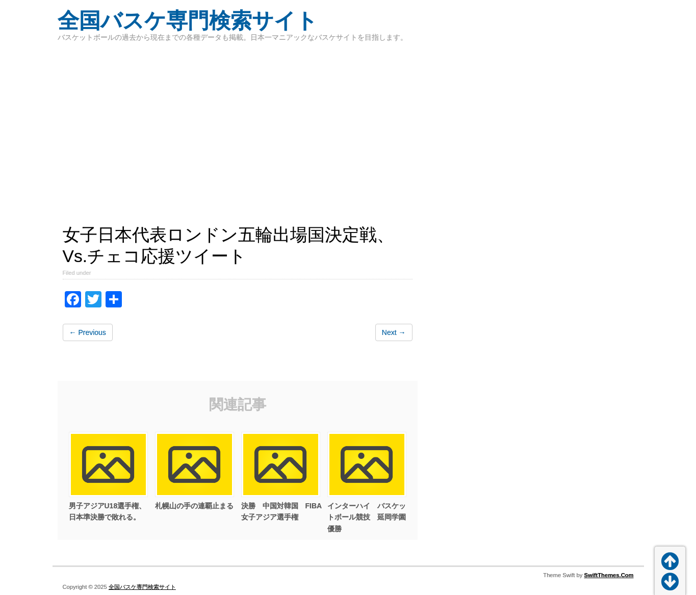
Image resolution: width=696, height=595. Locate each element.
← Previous (87, 332)
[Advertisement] (348, 127)
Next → (394, 332)
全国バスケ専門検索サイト (188, 21)
